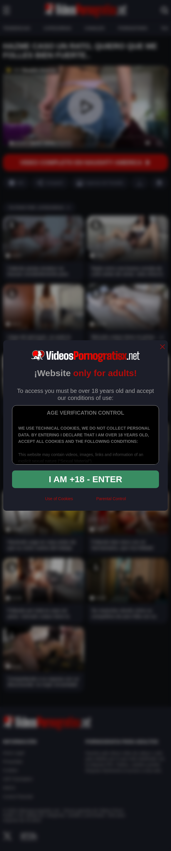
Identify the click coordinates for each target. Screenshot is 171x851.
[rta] (84, 501)
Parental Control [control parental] (111, 498)
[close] (162, 347)
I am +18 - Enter (85, 479)
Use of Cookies (59, 498)
